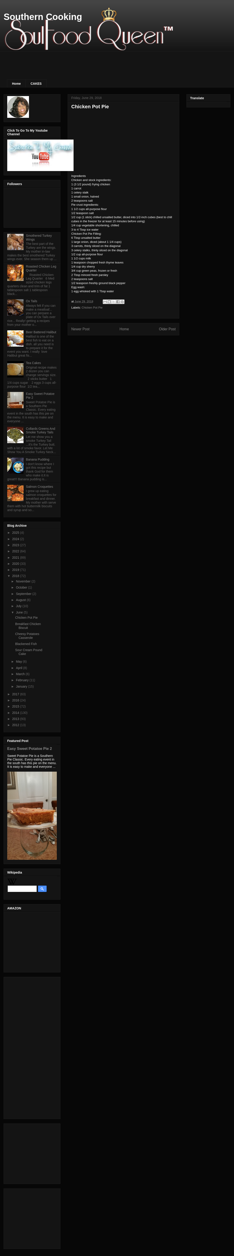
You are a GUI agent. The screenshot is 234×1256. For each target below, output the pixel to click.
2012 (16, 725)
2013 (16, 719)
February (22, 680)
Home (16, 83)
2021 (16, 557)
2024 (16, 539)
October (22, 587)
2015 (16, 706)
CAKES (36, 83)
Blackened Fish (26, 644)
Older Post (167, 329)
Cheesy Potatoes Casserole (27, 636)
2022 (16, 551)
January (22, 686)
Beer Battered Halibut (41, 332)
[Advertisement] (89, 61)
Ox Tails (31, 301)
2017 (16, 694)
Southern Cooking (43, 17)
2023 (16, 545)
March (21, 674)
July (19, 606)
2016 (16, 700)
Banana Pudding (38, 459)
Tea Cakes (33, 363)
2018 (16, 576)
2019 (16, 570)
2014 (16, 713)
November (23, 581)
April (19, 668)
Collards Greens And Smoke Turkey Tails (40, 430)
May (19, 661)
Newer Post (80, 329)
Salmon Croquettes (39, 486)
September (24, 594)
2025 (16, 532)
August (21, 600)
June (20, 612)
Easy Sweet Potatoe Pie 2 (29, 748)
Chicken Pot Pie (92, 307)
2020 (16, 563)
